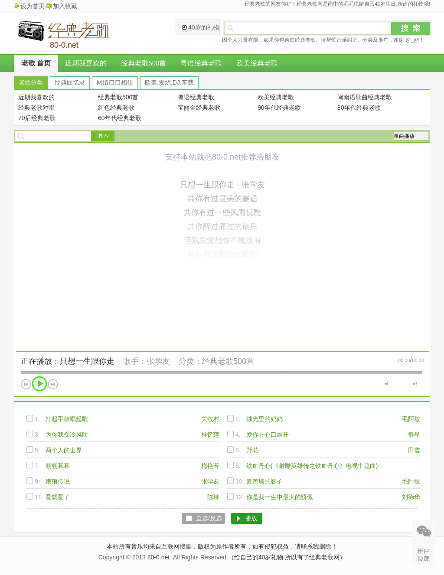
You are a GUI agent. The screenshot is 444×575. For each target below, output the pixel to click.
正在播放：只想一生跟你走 (67, 361)
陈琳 (213, 496)
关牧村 (210, 418)
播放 (39, 383)
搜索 (410, 28)
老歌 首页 (36, 63)
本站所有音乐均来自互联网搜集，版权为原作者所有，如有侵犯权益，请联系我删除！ (222, 546)
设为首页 (32, 6)
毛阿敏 (411, 418)
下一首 (53, 384)
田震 (414, 450)
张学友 (158, 361)
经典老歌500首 (143, 63)
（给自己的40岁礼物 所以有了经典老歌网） (287, 557)
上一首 (26, 384)
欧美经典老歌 (257, 63)
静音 (387, 384)
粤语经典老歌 (201, 63)
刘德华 (411, 496)
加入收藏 (65, 6)
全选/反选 (209, 518)
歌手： (135, 361)
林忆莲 (210, 434)
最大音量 (415, 384)
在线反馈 (423, 554)
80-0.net (158, 557)
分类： (190, 361)
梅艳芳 (210, 465)
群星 (414, 434)
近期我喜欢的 (86, 63)
